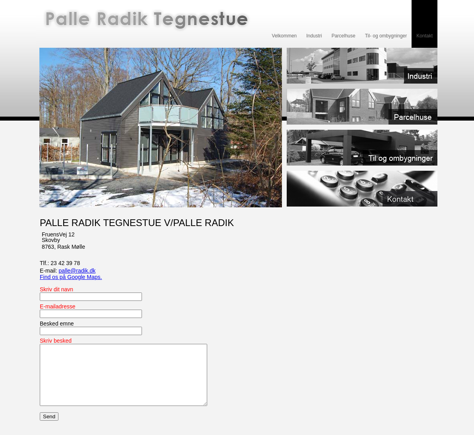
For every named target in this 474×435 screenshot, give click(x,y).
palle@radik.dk (76, 270)
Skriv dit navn (56, 289)
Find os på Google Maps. (71, 277)
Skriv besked (56, 340)
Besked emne (57, 323)
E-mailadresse (57, 306)
